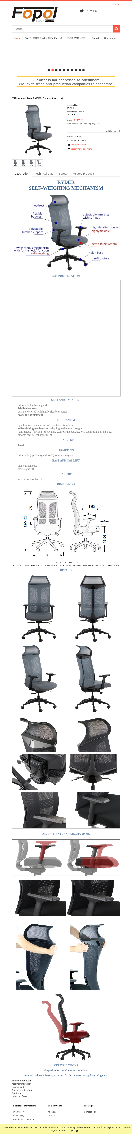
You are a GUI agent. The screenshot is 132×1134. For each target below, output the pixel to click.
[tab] (49, 70)
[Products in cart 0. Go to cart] (88, 10)
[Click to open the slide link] (66, 56)
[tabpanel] (66, 639)
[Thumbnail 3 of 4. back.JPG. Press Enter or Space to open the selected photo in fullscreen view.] (31, 163)
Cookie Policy (18, 1115)
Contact (51, 1115)
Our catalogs (90, 1111)
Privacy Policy (18, 1111)
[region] (66, 56)
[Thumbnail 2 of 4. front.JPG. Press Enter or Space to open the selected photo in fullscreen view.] (23, 163)
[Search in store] (63, 29)
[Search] (116, 28)
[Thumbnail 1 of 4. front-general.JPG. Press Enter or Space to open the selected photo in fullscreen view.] (15, 163)
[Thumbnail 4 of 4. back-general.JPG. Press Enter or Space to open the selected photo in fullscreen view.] (39, 163)
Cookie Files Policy (67, 1127)
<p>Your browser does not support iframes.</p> (66, 338)
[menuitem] (17, 38)
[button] (77, 144)
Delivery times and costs (23, 1119)
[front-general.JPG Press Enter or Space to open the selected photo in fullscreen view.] (38, 130)
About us (52, 1111)
